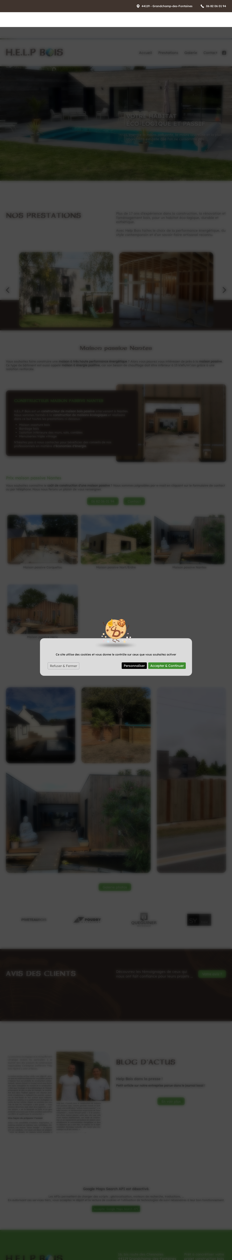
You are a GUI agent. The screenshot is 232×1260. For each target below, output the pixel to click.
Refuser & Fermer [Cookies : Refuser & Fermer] (63, 639)
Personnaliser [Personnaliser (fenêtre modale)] (134, 639)
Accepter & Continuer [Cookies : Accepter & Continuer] (167, 639)
